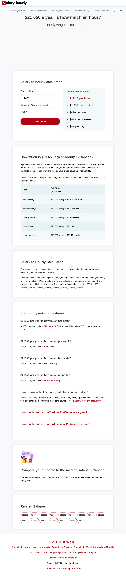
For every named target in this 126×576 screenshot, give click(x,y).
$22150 (39, 287)
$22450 (63, 287)
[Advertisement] (63, 48)
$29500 (72, 521)
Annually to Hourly (18, 11)
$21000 (44, 515)
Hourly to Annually (101, 11)
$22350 (55, 287)
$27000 (34, 521)
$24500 (82, 515)
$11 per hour (50, 326)
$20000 (34, 515)
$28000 (44, 521)
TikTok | (57, 542)
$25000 (91, 515)
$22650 (79, 287)
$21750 (86, 284)
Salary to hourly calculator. (88, 401)
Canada (37, 552)
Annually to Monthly (39, 11)
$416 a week (50, 346)
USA (30, 552)
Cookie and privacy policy (57, 568)
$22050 (31, 287)
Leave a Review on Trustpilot (63, 558)
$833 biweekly (50, 363)
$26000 (25, 521)
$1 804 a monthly (52, 380)
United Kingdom (51, 552)
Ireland (63, 552)
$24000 (72, 515)
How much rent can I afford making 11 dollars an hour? (55, 424)
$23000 (63, 515)
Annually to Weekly (81, 11)
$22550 (71, 287)
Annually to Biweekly (60, 11)
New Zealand (85, 552)
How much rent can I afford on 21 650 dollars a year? (54, 412)
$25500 (101, 515)
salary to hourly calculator (59, 281)
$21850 (94, 284)
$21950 (24, 287)
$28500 (53, 521)
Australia (73, 552)
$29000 (63, 521)
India (95, 552)
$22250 (47, 287)
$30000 (82, 521)
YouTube (68, 542)
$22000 (53, 515)
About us (76, 568)
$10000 (25, 515)
